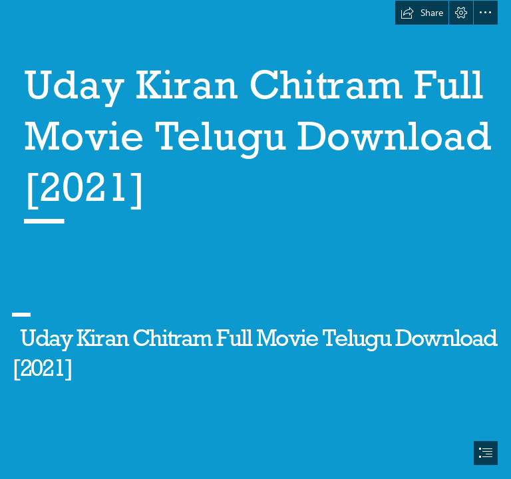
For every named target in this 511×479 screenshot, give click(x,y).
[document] (255, 239)
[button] (421, 13)
